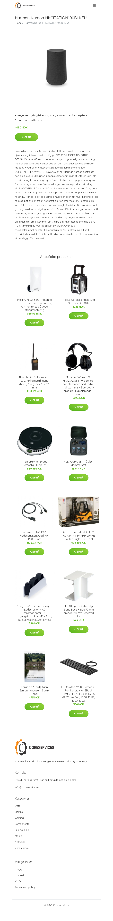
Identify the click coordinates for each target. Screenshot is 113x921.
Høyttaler (50, 115)
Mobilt (18, 835)
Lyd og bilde (37, 115)
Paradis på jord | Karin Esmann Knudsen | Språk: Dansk (34, 690)
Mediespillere (79, 115)
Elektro (19, 811)
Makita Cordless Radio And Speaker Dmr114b (78, 301)
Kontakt (19, 875)
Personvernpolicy (25, 887)
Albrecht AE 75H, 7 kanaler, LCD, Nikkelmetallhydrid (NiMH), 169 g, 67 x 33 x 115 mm (34, 382)
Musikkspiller (64, 115)
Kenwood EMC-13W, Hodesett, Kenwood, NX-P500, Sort (34, 536)
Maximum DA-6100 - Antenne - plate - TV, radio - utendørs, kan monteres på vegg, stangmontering (34, 305)
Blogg (18, 869)
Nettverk (20, 842)
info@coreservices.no (27, 787)
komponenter (22, 823)
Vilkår (18, 881)
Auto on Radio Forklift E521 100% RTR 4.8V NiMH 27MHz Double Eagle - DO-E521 (78, 536)
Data (17, 805)
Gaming (19, 817)
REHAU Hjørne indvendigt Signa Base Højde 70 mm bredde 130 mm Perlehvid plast (79, 611)
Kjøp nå (26, 137)
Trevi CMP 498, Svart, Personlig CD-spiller (34, 463)
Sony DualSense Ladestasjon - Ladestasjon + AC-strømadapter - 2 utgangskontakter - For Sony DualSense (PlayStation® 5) (34, 613)
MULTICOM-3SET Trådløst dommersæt (79, 463)
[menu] (94, 5)
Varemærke (22, 848)
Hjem (18, 22)
